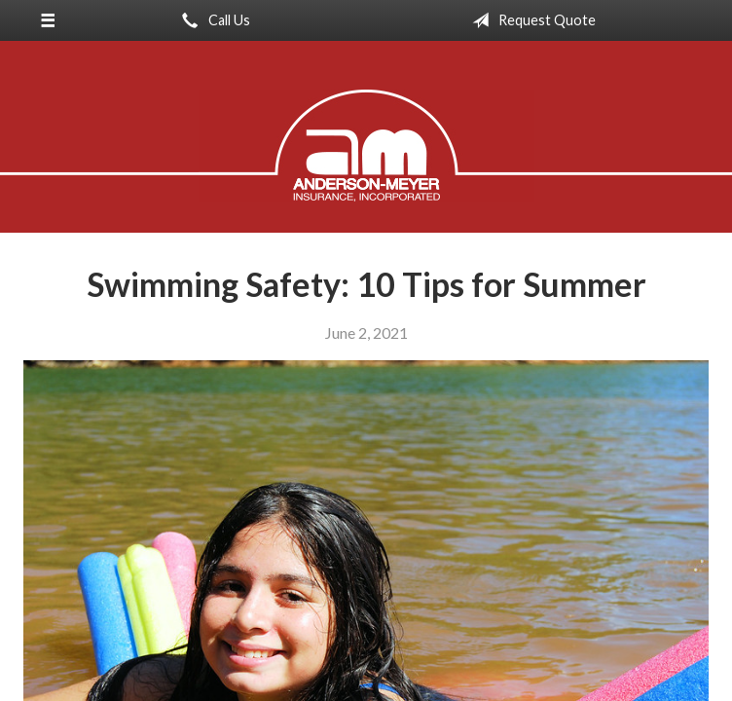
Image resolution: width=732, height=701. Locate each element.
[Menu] (47, 20)
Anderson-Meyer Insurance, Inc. (366, 146)
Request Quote (530, 20)
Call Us (212, 20)
